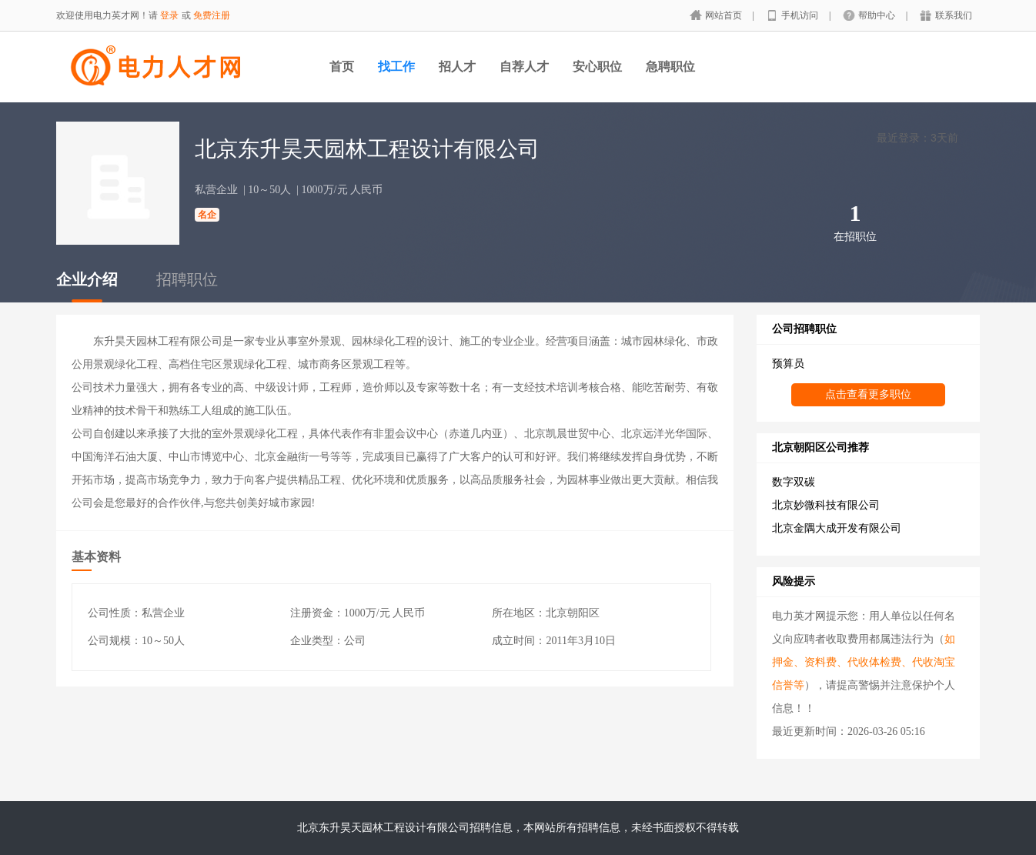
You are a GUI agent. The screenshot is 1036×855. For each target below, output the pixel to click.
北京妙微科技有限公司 (826, 505)
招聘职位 (187, 279)
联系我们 (953, 15)
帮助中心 (877, 15)
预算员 (788, 363)
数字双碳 (793, 482)
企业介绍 (87, 279)
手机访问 (800, 15)
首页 (341, 66)
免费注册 (211, 15)
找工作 (396, 66)
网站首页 (724, 15)
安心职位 (597, 66)
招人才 (457, 66)
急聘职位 (670, 66)
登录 (169, 15)
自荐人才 (524, 66)
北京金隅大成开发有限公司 (836, 528)
